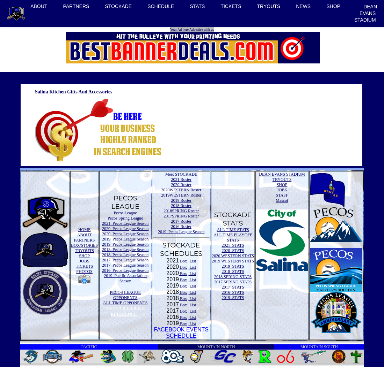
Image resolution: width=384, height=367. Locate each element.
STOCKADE (118, 6)
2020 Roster (181, 184)
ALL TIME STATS (233, 229)
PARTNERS (76, 6)
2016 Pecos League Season (125, 270)
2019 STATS (233, 266)
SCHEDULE (160, 6)
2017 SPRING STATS (233, 282)
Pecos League (125, 213)
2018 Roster (181, 205)
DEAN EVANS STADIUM (365, 13)
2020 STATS (233, 250)
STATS (197, 6)
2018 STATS (233, 271)
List (192, 261)
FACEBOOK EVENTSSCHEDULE (181, 333)
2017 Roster (181, 221)
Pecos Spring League (125, 218)
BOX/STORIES (84, 245)
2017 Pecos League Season (125, 260)
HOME (84, 229)
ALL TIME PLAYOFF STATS (232, 237)
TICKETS (230, 6)
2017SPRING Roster (181, 216)
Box (183, 261)
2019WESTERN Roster (181, 195)
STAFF (282, 195)
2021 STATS (233, 245)
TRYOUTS (269, 6)
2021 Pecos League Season (125, 223)
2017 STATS (233, 287)
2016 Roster (181, 226)
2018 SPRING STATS (233, 276)
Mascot (282, 200)
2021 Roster (181, 179)
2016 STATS (233, 292)
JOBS (84, 261)
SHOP (333, 6)
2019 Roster (181, 200)
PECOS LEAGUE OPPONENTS (125, 295)
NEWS (303, 6)
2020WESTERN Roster (181, 190)
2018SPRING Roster (181, 210)
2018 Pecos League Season (125, 249)
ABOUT (38, 6)
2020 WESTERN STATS (233, 255)
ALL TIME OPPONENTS (125, 302)
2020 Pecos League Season (125, 228)
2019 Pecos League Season (125, 239)
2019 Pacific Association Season (125, 278)
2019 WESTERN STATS (233, 261)
